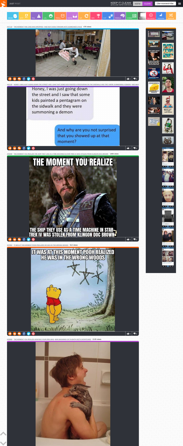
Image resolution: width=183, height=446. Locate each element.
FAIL (36, 16)
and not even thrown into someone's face (63, 27)
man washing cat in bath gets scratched (73, 339)
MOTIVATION (144, 16)
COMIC (131, 16)
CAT (108, 16)
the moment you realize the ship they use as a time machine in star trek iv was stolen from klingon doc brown (61, 154)
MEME (12, 16)
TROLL (60, 16)
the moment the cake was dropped (28, 27)
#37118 (9, 27)
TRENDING (161, 16)
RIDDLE (120, 16)
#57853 (9, 245)
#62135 (9, 84)
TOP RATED (151, 16)
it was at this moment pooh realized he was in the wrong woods (41, 245)
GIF (83, 16)
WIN (95, 16)
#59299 (9, 154)
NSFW (72, 16)
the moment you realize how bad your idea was (34, 339)
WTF (24, 16)
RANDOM (171, 16)
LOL (48, 16)
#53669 (9, 339)
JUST (15, 4)
